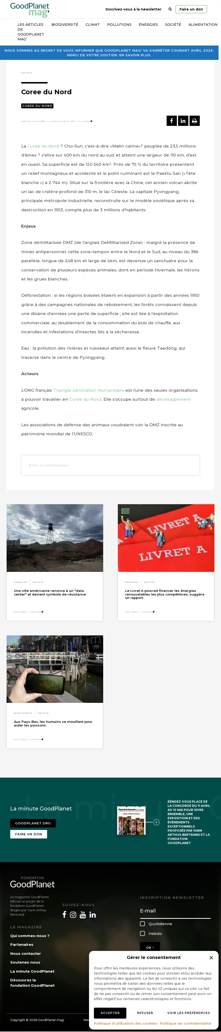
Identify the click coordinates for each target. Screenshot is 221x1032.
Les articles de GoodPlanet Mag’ (31, 31)
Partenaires (21, 944)
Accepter (110, 1013)
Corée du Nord (43, 146)
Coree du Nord (37, 106)
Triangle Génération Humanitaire (88, 390)
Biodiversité (64, 24)
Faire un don (191, 9)
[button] (211, 957)
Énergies (148, 24)
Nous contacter (25, 953)
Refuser (145, 1013)
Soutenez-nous (25, 962)
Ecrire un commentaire (48, 465)
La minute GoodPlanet (32, 971)
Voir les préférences (188, 1013)
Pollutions (119, 24)
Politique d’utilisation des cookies (125, 1023)
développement (173, 399)
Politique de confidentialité (185, 1023)
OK (150, 947)
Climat (93, 24)
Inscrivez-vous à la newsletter (133, 9)
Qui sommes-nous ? (30, 935)
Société (173, 24)
